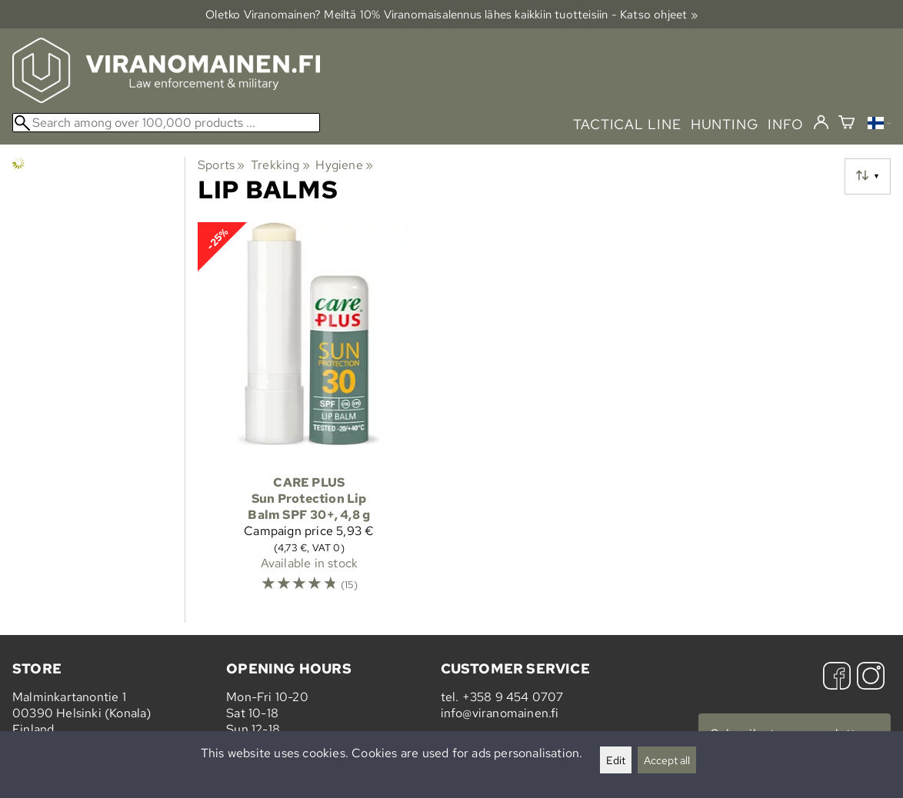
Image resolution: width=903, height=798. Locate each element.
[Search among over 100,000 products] (166, 122)
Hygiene (344, 165)
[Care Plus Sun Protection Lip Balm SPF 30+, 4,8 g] (309, 414)
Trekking (280, 165)
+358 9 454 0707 (513, 697)
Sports (221, 165)
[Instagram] (871, 677)
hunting (724, 124)
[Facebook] (837, 677)
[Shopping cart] (846, 124)
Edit (615, 760)
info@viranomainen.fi (500, 713)
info (786, 124)
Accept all (667, 760)
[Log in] (821, 123)
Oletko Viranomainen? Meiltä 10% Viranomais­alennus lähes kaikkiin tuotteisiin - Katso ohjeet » (451, 14)
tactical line (627, 124)
